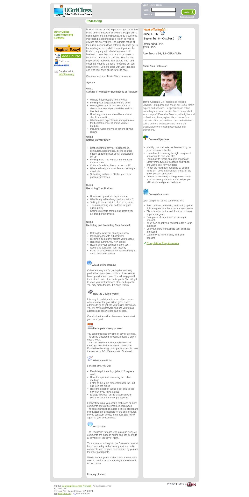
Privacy (171, 483)
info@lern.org (66, 74)
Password (148, 14)
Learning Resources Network (76, 486)
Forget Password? (187, 17)
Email (146, 10)
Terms (180, 483)
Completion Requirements (161, 243)
